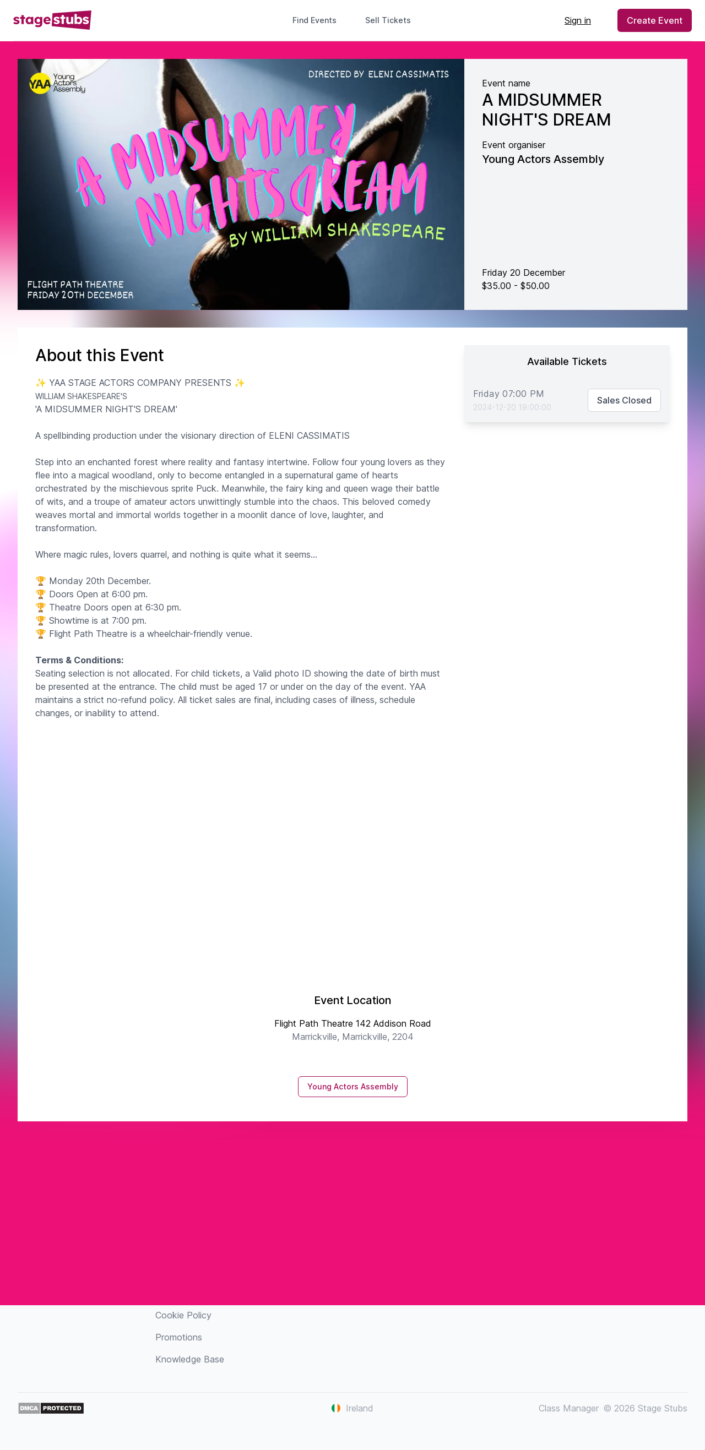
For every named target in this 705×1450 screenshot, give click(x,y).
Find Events (314, 20)
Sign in (578, 20)
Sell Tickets (392, 20)
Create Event (654, 20)
